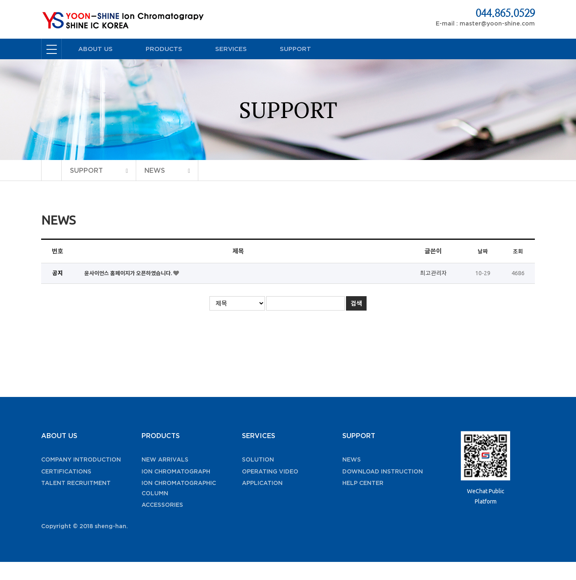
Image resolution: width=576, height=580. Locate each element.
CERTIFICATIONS (66, 471)
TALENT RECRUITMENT (76, 483)
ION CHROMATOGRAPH (176, 471)
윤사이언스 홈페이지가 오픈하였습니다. (128, 273)
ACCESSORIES (162, 504)
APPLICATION (262, 483)
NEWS (351, 459)
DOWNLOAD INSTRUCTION (382, 471)
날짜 (483, 251)
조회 (518, 251)
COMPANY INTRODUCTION (81, 459)
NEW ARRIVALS (165, 459)
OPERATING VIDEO (270, 471)
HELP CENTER (362, 483)
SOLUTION (258, 459)
